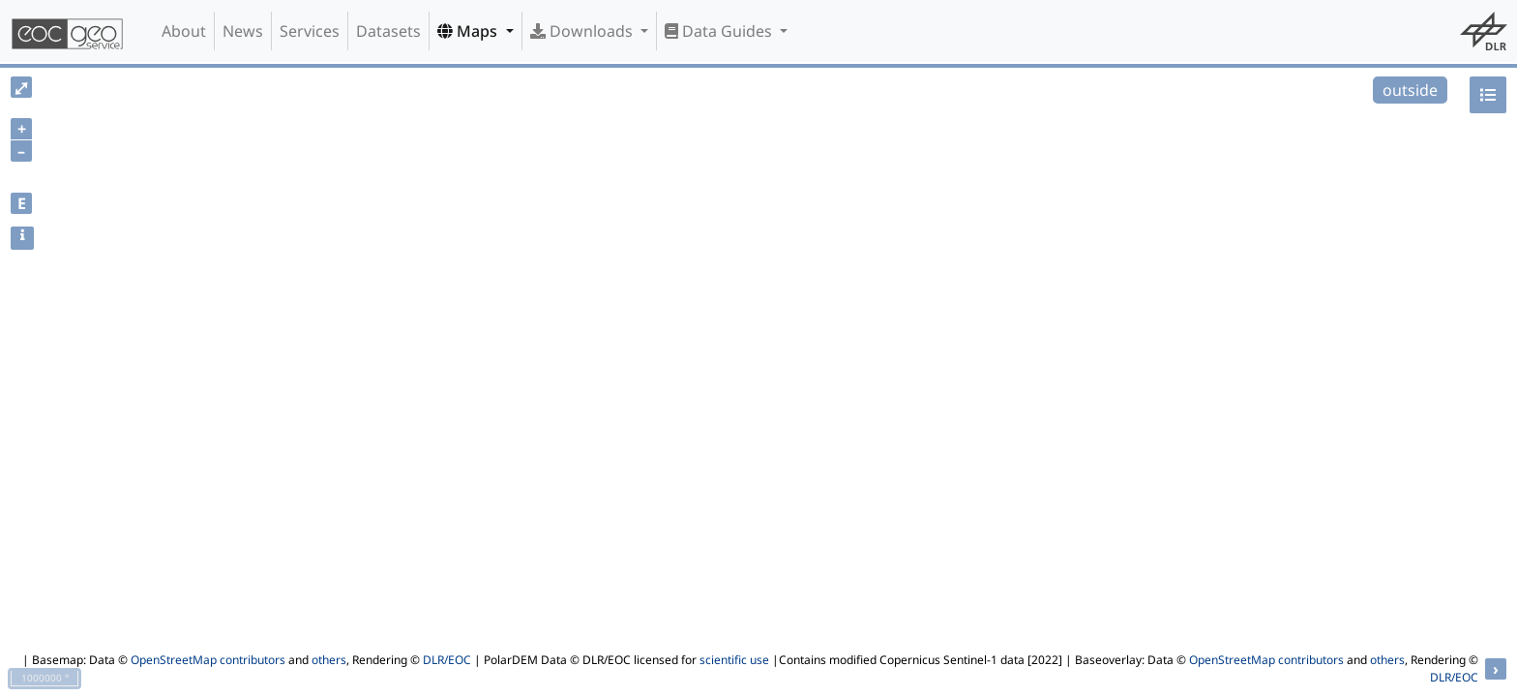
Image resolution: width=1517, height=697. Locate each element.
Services (310, 31)
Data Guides (720, 31)
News (243, 31)
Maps (469, 31)
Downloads (583, 31)
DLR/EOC (447, 660)
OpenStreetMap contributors (208, 660)
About (184, 31)
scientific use (734, 660)
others (329, 660)
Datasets (388, 31)
